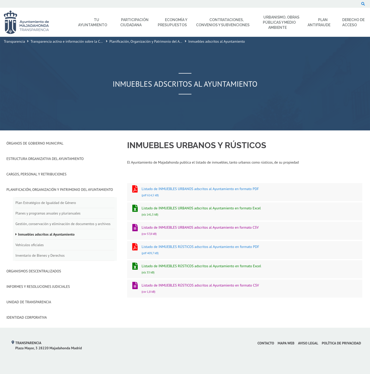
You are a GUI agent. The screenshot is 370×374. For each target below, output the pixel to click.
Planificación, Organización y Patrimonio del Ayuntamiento (154, 41)
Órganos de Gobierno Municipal (34, 143)
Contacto (265, 343)
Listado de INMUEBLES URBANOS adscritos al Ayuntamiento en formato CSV (244, 231)
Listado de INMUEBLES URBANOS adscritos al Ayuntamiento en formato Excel (244, 212)
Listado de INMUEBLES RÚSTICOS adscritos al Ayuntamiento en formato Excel (244, 270)
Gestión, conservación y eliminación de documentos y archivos (62, 223)
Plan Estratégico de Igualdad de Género (45, 202)
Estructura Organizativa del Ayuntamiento (45, 158)
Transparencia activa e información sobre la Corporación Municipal (82, 41)
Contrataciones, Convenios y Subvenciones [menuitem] (222, 22)
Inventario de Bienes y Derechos (39, 255)
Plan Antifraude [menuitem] (319, 22)
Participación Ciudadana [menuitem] (134, 22)
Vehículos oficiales (29, 245)
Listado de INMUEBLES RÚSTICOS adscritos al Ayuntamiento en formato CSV (244, 289)
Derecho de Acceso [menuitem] (353, 22)
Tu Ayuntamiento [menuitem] (92, 22)
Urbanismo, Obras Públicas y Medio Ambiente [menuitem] (281, 22)
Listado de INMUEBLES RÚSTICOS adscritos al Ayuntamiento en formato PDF (244, 250)
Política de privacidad (341, 343)
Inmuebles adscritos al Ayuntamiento (46, 234)
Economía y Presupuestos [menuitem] (172, 22)
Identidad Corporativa (26, 317)
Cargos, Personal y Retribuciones (36, 174)
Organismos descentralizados (33, 271)
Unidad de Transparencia (28, 302)
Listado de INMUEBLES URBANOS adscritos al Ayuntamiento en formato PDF (244, 192)
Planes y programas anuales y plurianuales (47, 213)
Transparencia (14, 41)
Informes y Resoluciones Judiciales (38, 286)
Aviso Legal (308, 343)
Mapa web (286, 343)
